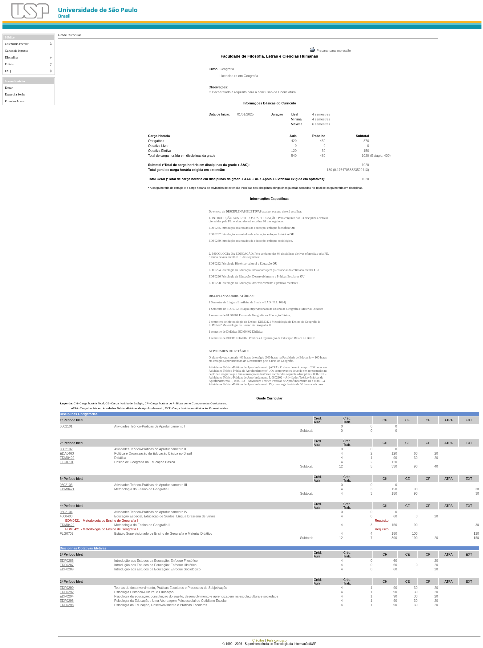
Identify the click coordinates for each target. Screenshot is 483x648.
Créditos (258, 640)
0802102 (66, 449)
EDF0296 (67, 600)
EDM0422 (67, 525)
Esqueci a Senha (15, 94)
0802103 (66, 485)
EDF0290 (67, 587)
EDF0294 (67, 596)
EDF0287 (67, 565)
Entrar (9, 87)
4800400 (66, 516)
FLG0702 (66, 533)
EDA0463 (67, 453)
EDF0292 (67, 592)
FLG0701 (66, 462)
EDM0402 (67, 458)
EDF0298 (67, 605)
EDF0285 (67, 560)
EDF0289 (67, 569)
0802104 (66, 512)
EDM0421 (67, 489)
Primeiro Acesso (15, 101)
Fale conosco (276, 640)
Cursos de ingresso (16, 50)
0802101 (66, 426)
